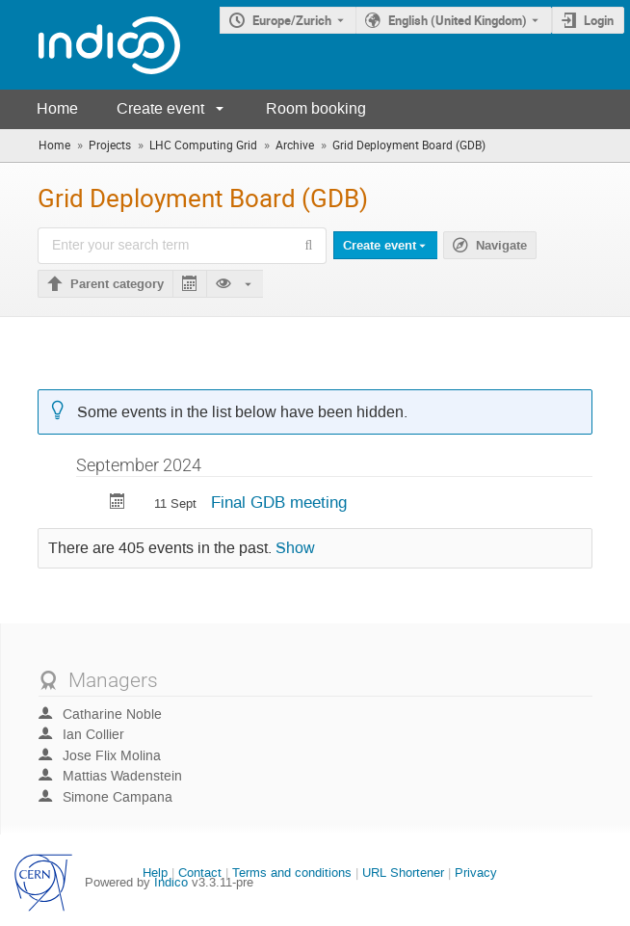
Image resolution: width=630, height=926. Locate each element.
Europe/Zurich (291, 20)
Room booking (316, 108)
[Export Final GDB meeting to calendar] (117, 503)
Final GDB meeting (279, 502)
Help (155, 872)
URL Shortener (403, 872)
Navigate (501, 245)
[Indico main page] (90, 45)
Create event (160, 108)
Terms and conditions (292, 872)
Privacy (476, 872)
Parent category (117, 284)
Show (295, 548)
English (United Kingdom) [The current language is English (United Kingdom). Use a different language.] (457, 20)
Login (599, 20)
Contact (200, 872)
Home (57, 108)
